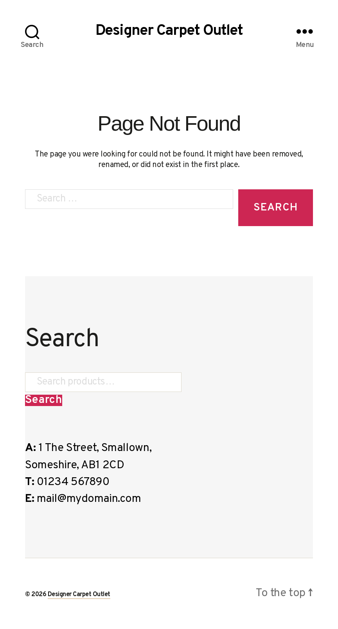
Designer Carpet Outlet (169, 31)
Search (43, 400)
